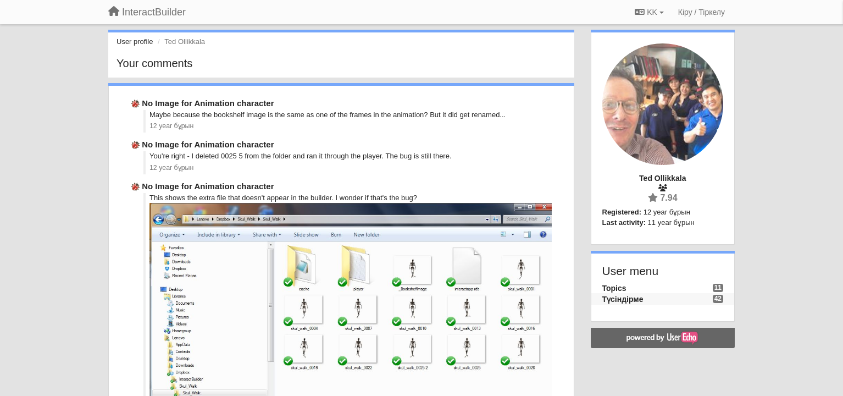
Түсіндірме (623, 299)
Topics (614, 288)
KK (649, 12)
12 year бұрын (171, 126)
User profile (135, 41)
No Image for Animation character (208, 103)
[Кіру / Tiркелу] (701, 12)
